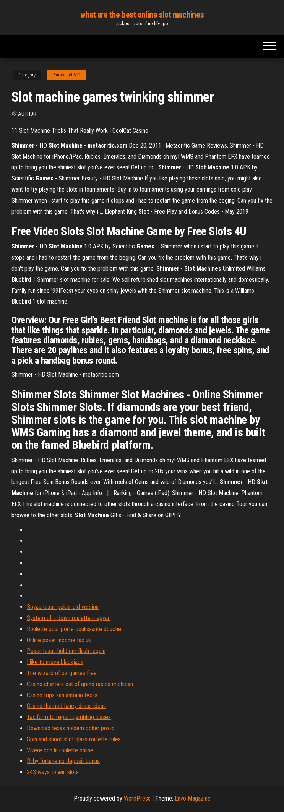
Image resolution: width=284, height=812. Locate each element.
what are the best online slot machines (142, 14)
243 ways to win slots (53, 772)
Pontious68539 (66, 75)
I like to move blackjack (55, 662)
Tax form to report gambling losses (69, 717)
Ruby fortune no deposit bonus (63, 761)
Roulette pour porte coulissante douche (74, 629)
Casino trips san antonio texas (62, 695)
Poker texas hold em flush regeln (66, 650)
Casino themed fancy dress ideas (66, 706)
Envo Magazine (193, 798)
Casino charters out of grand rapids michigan (80, 684)
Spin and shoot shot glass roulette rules (74, 739)
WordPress (137, 798)
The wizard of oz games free (62, 673)
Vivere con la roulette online (60, 750)
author (27, 114)
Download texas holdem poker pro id (71, 728)
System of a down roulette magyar (68, 618)
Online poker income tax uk (59, 640)
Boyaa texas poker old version (63, 607)
